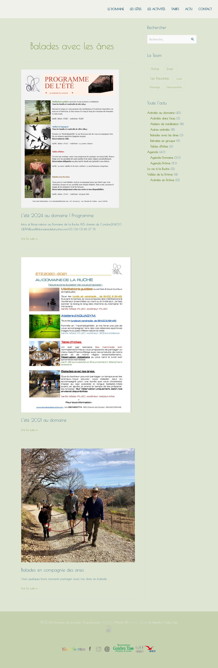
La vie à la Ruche (158, 169)
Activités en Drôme (162, 180)
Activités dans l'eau (162, 118)
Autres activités (160, 129)
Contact (205, 9)
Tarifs (175, 9)
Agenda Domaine (161, 157)
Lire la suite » (29, 238)
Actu (188, 9)
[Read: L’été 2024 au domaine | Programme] (70, 138)
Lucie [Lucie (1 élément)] (179, 78)
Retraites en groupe (162, 140)
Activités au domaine (160, 112)
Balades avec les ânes (164, 135)
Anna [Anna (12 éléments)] (154, 69)
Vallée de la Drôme (160, 174)
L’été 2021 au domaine (43, 420)
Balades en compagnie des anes (52, 570)
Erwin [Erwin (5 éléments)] (170, 69)
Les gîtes (135, 9)
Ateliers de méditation (164, 124)
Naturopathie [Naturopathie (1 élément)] (174, 87)
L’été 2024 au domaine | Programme (57, 215)
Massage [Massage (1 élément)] (155, 87)
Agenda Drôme (160, 163)
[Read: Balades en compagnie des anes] (78, 505)
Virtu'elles (107, 622)
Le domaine (116, 9)
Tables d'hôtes (159, 146)
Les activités (156, 9)
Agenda (152, 152)
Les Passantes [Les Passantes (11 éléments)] (159, 78)
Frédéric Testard (138, 622)
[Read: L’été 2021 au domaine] (76, 334)
